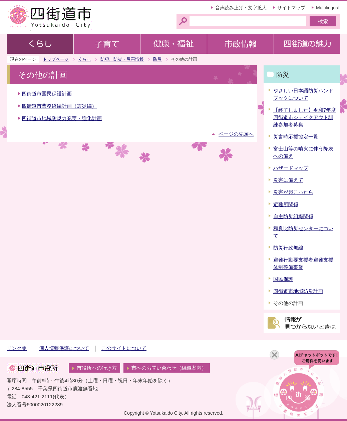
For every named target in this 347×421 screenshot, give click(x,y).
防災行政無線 (288, 248)
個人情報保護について (64, 348)
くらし (84, 59)
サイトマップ (291, 7)
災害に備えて (288, 180)
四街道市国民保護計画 (47, 93)
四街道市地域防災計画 (298, 291)
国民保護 (283, 279)
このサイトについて (123, 348)
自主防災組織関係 (293, 216)
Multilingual (327, 7)
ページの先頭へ (236, 134)
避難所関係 (285, 204)
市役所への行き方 (97, 368)
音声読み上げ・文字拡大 (241, 7)
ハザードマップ (290, 168)
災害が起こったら (293, 192)
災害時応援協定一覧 (295, 136)
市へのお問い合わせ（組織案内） (169, 368)
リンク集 (17, 348)
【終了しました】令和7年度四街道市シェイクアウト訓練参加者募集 (304, 117)
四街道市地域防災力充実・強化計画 (62, 118)
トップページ (56, 59)
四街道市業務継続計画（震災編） (59, 106)
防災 (157, 59)
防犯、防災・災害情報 (122, 59)
